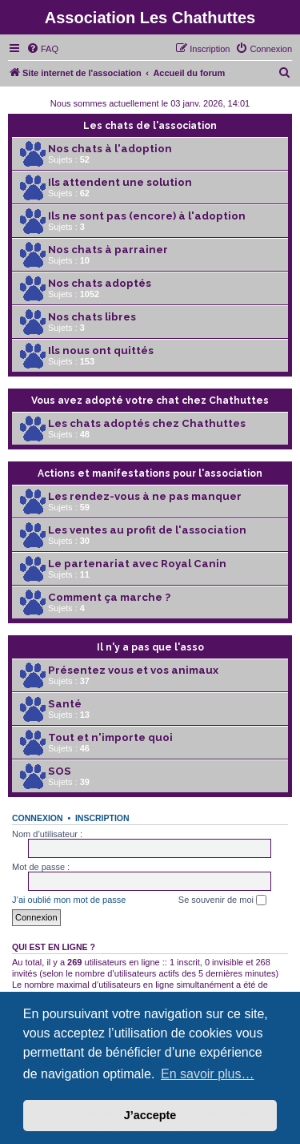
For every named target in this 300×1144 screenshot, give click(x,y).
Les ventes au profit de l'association (147, 530)
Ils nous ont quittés (101, 350)
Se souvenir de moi (222, 900)
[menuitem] (42, 48)
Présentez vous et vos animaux (133, 670)
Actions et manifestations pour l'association (150, 473)
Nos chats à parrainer (108, 250)
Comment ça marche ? (109, 597)
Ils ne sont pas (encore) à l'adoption (147, 216)
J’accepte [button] (150, 1115)
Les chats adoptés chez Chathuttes (147, 423)
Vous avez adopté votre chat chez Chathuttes (150, 400)
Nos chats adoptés (99, 283)
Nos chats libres (92, 317)
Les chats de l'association (150, 125)
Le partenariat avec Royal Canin (137, 564)
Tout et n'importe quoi (110, 737)
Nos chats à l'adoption (110, 149)
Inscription (102, 818)
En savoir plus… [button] (207, 1074)
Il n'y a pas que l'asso (150, 647)
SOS (59, 771)
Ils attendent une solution (120, 182)
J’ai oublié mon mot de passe (69, 899)
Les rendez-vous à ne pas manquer (145, 496)
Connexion (37, 818)
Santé (65, 704)
